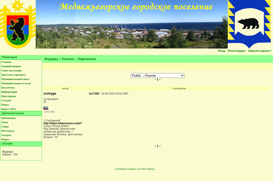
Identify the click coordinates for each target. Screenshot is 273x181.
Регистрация (236, 50)
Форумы (51, 59)
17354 (95, 93)
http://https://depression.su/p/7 (62, 123)
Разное (68, 59)
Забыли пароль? (259, 50)
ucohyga (49, 93)
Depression (87, 59)
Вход (221, 50)
